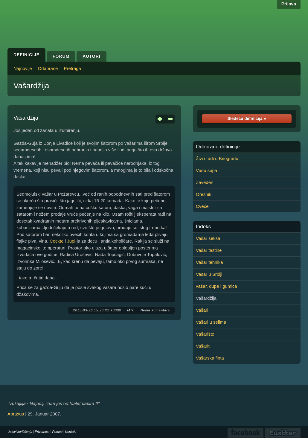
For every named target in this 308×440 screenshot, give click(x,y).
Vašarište (205, 334)
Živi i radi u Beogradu (217, 158)
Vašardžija (31, 85)
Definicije (26, 54)
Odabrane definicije (218, 147)
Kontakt (70, 431)
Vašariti (203, 345)
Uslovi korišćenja (19, 431)
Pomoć (57, 431)
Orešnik (203, 194)
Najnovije (22, 68)
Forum (61, 56)
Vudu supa (206, 170)
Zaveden (204, 182)
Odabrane (48, 68)
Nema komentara (155, 310)
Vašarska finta (210, 357)
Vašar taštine (209, 250)
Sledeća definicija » (246, 118)
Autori (91, 56)
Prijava (288, 3)
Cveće (202, 206)
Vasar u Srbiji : (210, 274)
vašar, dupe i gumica (216, 286)
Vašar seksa (208, 238)
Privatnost (42, 431)
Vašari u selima (211, 322)
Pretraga (72, 68)
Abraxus (15, 413)
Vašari (202, 310)
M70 (130, 310)
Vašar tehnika (209, 262)
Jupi (71, 240)
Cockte (57, 240)
